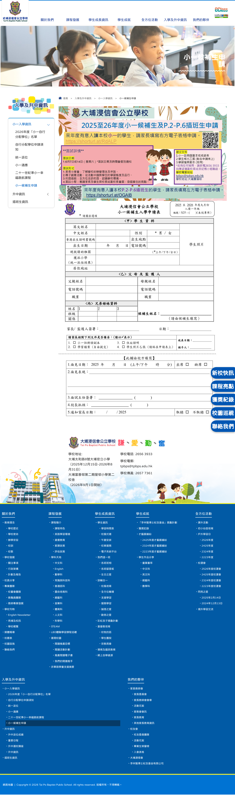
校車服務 (107, 546)
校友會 (134, 732)
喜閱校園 (57, 640)
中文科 (59, 564)
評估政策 (60, 552)
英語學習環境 (63, 534)
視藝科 (59, 599)
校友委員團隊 (141, 738)
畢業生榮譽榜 (141, 750)
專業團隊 (9, 587)
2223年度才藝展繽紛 (155, 552)
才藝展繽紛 (145, 534)
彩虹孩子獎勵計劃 (108, 622)
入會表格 (139, 756)
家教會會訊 (140, 715)
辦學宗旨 (13, 540)
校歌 (10, 552)
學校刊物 (9, 611)
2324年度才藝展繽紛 (155, 546)
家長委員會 (140, 697)
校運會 (202, 564)
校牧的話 (107, 634)
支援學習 (107, 599)
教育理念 (9, 523)
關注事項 (13, 564)
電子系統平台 (109, 552)
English (60, 570)
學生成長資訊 (98, 12)
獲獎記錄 (144, 528)
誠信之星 (107, 611)
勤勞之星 (107, 617)
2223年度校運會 (211, 587)
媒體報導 (9, 634)
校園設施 (9, 646)
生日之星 (107, 575)
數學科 (59, 575)
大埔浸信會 (136, 762)
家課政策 (60, 546)
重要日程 (13, 744)
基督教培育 (104, 628)
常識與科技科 (63, 581)
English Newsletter (19, 617)
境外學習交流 (206, 611)
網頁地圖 (8, 789)
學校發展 (9, 558)
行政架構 (13, 570)
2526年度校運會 (211, 570)
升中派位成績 (16, 738)
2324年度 (208, 552)
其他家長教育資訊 (144, 727)
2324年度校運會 (211, 581)
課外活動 (203, 523)
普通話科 (60, 587)
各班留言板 (108, 570)
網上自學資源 (105, 658)
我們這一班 (104, 558)
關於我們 (47, 12)
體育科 (59, 611)
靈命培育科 (61, 593)
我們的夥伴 (201, 12)
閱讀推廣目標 (63, 646)
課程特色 (60, 528)
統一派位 (21, 158)
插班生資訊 (20, 203)
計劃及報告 (14, 575)
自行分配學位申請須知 (30, 148)
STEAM (56, 628)
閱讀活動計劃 (63, 652)
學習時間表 (108, 528)
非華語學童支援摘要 (63, 669)
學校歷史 (13, 528)
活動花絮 (139, 709)
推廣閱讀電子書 (64, 658)
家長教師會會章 (143, 703)
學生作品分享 (147, 558)
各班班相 (107, 564)
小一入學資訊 (105, 98)
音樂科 (59, 605)
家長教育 (139, 721)
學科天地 (57, 558)
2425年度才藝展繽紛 (155, 540)
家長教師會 (136, 691)
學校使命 (13, 534)
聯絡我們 (9, 652)
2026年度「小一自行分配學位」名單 (29, 135)
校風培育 (107, 587)
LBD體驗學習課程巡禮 (65, 634)
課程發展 (73, 12)
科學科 (59, 622)
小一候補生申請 (26, 187)
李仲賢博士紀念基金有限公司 (147, 768)
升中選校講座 (16, 750)
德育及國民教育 (107, 652)
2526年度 (208, 540)
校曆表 (8, 640)
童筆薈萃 (148, 564)
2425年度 (208, 546)
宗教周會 (107, 646)
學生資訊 (103, 523)
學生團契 (107, 640)
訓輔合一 (103, 581)
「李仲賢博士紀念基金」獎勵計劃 (158, 523)
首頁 (65, 98)
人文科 (59, 617)
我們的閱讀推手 (64, 664)
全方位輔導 (108, 593)
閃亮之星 (203, 593)
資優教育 (60, 540)
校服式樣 (107, 534)
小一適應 (21, 166)
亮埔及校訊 (14, 622)
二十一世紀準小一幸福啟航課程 (30, 176)
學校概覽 (13, 628)
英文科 (147, 575)
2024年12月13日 (212, 605)
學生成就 (124, 12)
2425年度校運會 (211, 575)
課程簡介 (57, 523)
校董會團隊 (14, 593)
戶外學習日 (204, 534)
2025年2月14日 (211, 599)
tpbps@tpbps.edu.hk (136, 466)
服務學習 (107, 605)
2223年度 (208, 558)
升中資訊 (19, 196)
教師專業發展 (16, 605)
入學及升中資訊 (175, 12)
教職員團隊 (14, 599)
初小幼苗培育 (206, 528)
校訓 (10, 546)
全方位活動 (150, 12)
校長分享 (9, 581)
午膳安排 (107, 540)
